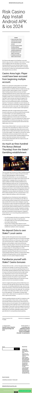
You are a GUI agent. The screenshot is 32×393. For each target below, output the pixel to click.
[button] (25, 391)
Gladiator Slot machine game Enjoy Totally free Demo (25, 351)
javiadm (5, 319)
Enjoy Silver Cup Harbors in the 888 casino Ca (25, 354)
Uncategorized (27, 318)
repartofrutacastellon (16, 3)
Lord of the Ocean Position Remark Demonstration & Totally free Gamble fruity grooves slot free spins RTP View (25, 370)
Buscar (3, 346)
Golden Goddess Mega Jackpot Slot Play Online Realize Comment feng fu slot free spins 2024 (25, 359)
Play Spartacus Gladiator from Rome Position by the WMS (25, 365)
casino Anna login (10, 175)
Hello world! (15, 379)
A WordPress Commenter (7, 379)
